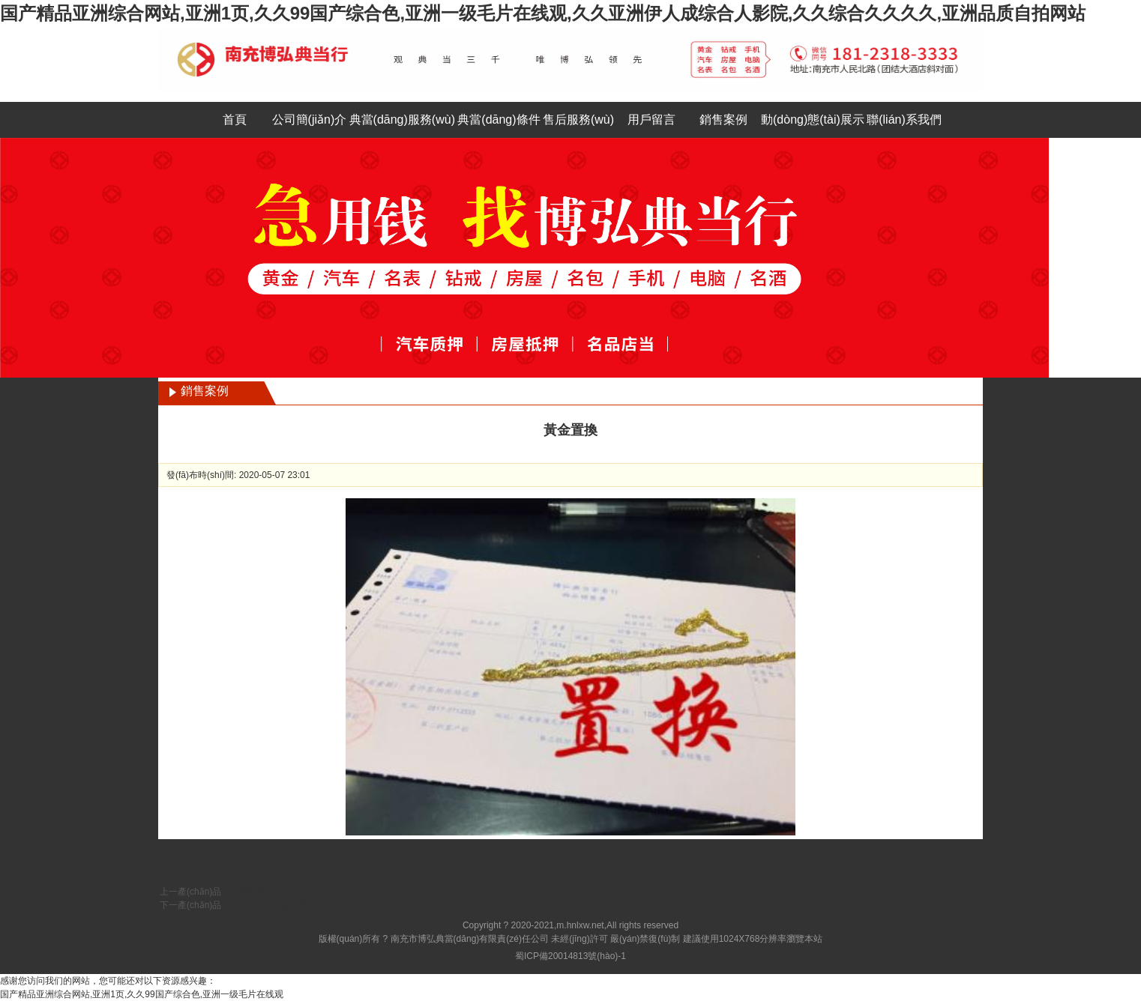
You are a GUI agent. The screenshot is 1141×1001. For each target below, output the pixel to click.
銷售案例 (723, 119)
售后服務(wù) (578, 119)
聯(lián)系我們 (904, 119)
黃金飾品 (248, 891)
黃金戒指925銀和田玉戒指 (282, 905)
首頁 (235, 119)
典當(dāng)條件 (498, 119)
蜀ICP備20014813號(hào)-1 (570, 956)
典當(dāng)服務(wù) (402, 119)
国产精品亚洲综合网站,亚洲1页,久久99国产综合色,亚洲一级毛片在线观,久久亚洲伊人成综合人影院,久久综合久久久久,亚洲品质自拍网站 (543, 13)
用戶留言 (651, 119)
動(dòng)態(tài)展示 (812, 119)
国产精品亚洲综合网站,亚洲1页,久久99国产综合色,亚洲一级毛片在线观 (141, 994)
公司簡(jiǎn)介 (309, 119)
